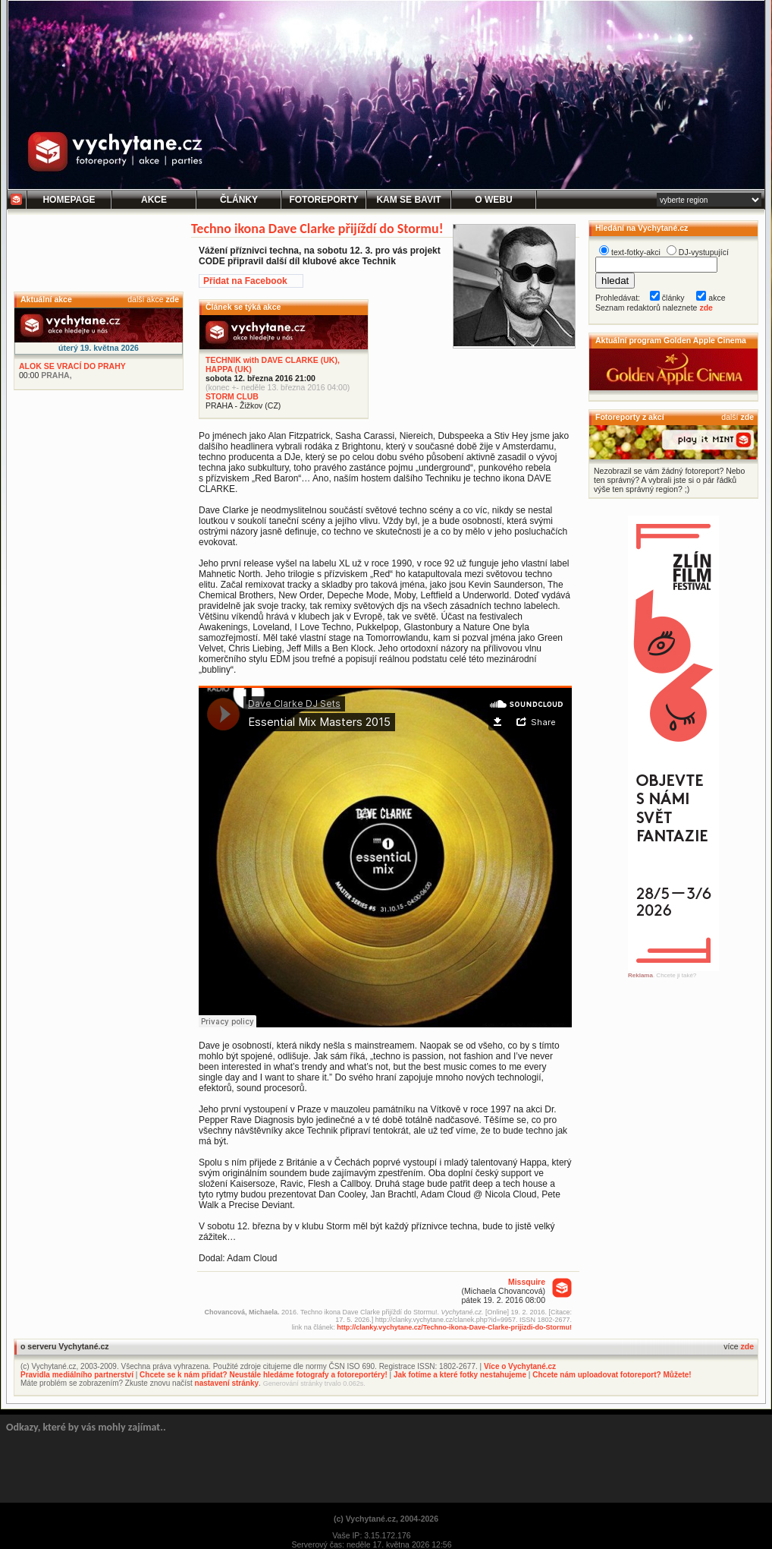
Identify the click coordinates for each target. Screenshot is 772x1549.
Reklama (640, 975)
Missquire (526, 1281)
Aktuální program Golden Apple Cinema (670, 340)
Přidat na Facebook (245, 281)
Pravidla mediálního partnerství (76, 1375)
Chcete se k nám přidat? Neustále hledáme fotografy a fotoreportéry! (264, 1375)
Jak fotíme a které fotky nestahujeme (460, 1375)
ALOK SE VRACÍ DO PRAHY (72, 366)
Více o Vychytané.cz (520, 1366)
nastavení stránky (227, 1383)
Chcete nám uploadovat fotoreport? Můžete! (611, 1375)
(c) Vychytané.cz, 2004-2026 (386, 1518)
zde (172, 299)
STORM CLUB (232, 396)
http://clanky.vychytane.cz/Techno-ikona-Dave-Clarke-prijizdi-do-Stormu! (454, 1327)
